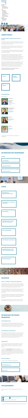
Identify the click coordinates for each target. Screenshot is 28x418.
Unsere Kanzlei (3, 4)
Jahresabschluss (4, 10)
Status (2, 9)
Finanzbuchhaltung (4, 12)
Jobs (2, 21)
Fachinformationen (4, 19)
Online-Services (4, 20)
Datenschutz (20, 407)
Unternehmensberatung (5, 15)
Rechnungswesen (4, 11)
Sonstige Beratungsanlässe (5, 16)
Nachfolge (2, 17)
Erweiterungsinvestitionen (5, 7)
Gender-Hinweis (24, 407)
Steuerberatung (4, 14)
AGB (14, 407)
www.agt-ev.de (21, 303)
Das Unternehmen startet (5, 8)
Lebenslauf (10, 105)
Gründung (2, 5)
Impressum (16, 407)
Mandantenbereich (4, 18)
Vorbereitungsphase (4, 6)
